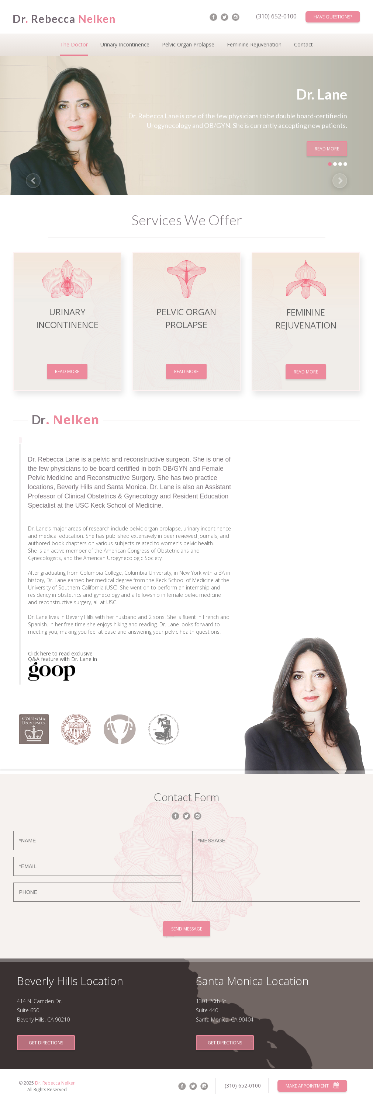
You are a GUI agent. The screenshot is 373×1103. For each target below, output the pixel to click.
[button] (33, 180)
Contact (303, 44)
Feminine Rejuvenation (254, 44)
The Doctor (74, 44)
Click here (40, 653)
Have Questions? (333, 17)
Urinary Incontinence (124, 44)
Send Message (186, 929)
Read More (327, 149)
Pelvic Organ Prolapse (188, 44)
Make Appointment (312, 1085)
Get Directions (46, 1043)
